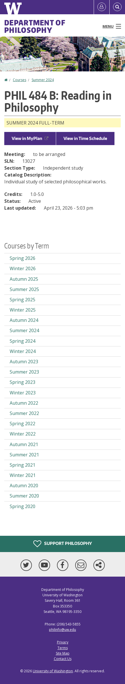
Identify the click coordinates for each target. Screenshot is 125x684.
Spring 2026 (22, 258)
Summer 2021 (24, 455)
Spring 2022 (22, 423)
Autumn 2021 (24, 444)
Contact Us (62, 658)
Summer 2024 (43, 79)
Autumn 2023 (24, 361)
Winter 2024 (23, 351)
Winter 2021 (23, 475)
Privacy (62, 642)
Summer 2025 (24, 289)
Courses (19, 79)
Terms (63, 647)
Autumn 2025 (24, 279)
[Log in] (101, 7)
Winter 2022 (23, 434)
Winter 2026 (23, 268)
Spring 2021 (22, 465)
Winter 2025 (23, 310)
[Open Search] (117, 7)
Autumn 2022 (24, 403)
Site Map (62, 653)
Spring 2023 (22, 382)
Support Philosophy (62, 544)
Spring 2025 (22, 299)
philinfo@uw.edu (62, 629)
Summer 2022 (24, 413)
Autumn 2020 (24, 485)
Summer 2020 (24, 496)
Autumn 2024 (24, 320)
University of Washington (53, 671)
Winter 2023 (23, 393)
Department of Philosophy (34, 26)
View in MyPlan (30, 138)
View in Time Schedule (85, 138)
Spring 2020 (22, 506)
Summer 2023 (24, 372)
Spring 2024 (22, 341)
